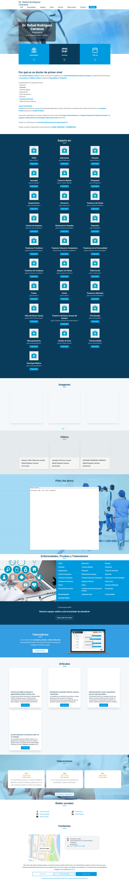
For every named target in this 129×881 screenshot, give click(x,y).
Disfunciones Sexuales (89, 574)
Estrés (84, 585)
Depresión (108, 574)
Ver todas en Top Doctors (64, 794)
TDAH (60, 563)
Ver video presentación (37, 38)
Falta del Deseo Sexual (65, 588)
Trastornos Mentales (111, 585)
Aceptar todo (86, 874)
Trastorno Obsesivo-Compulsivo (92, 578)
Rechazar (43, 874)
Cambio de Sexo (87, 594)
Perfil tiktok (78, 811)
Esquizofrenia (62, 570)
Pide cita (92, 7)
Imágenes (43, 7)
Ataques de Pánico (88, 581)
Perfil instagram (45, 814)
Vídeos (52, 7)
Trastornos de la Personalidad (114, 578)
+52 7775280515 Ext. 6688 (77, 846)
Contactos (83, 7)
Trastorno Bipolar (87, 567)
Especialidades (31, 7)
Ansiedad (61, 567)
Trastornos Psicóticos (65, 578)
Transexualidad (110, 594)
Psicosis (107, 563)
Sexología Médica (64, 598)
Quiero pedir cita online (64, 618)
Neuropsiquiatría (63, 594)
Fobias (60, 585)
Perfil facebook (44, 811)
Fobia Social (109, 581)
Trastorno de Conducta (65, 581)
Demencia (85, 570)
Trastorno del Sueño (111, 570)
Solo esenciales (64, 874)
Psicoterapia (109, 588)
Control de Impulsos (64, 574)
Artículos (60, 7)
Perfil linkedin (79, 814)
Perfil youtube (44, 816)
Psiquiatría (108, 567)
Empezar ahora (40, 651)
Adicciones (85, 563)
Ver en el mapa (44, 848)
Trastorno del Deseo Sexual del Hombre (92, 590)
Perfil (21, 7)
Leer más (34, 164)
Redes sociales (71, 7)
